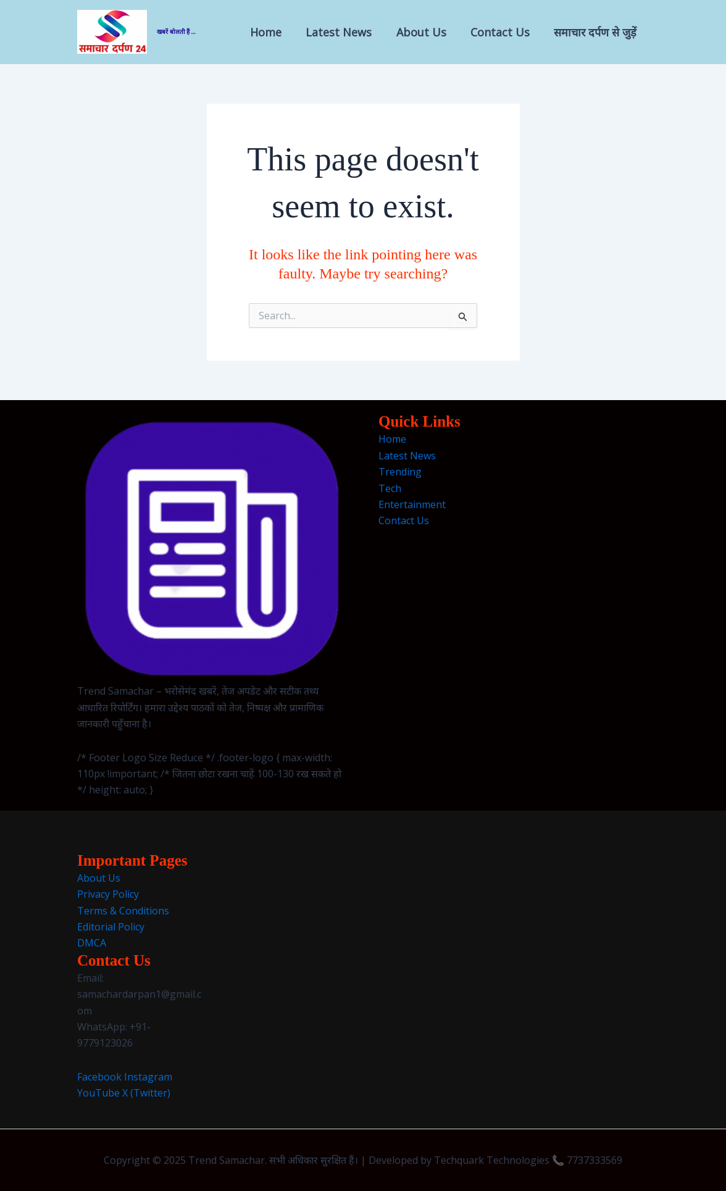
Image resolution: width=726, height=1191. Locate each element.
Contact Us (503, 32)
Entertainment (412, 504)
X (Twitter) (146, 1093)
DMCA (91, 943)
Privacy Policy (108, 894)
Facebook (99, 1077)
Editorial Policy (110, 927)
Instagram (148, 1077)
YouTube (98, 1093)
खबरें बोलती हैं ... (176, 31)
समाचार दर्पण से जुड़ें (596, 32)
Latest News (346, 32)
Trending (400, 471)
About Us (426, 32)
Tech (389, 488)
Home (275, 32)
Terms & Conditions (123, 910)
